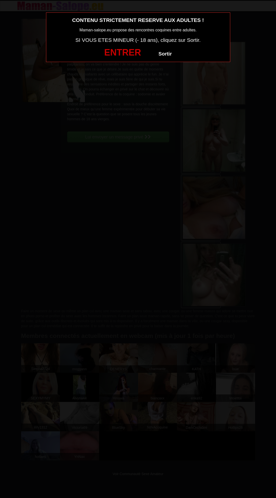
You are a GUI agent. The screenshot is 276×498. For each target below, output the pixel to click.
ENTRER (122, 52)
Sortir (165, 54)
